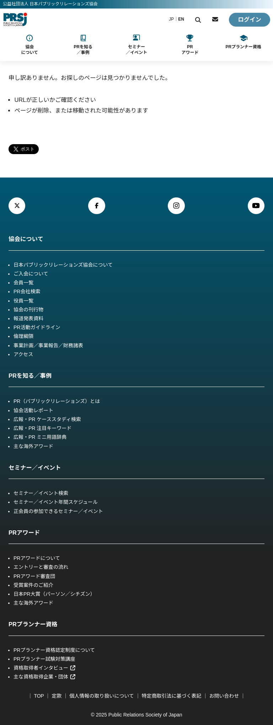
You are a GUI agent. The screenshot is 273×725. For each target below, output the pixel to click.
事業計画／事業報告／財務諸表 (48, 345)
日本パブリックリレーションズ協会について (63, 265)
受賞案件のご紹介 (33, 585)
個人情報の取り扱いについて (101, 696)
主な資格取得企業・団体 (45, 677)
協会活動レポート (33, 410)
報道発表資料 (28, 318)
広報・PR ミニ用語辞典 (40, 437)
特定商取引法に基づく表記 (172, 696)
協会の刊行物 (28, 309)
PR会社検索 (27, 291)
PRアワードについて (37, 558)
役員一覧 (23, 301)
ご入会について (31, 274)
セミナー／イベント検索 (41, 493)
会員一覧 (23, 282)
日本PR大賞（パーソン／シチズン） (54, 594)
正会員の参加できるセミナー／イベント (58, 511)
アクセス (23, 354)
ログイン (249, 19)
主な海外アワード (33, 446)
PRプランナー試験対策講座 (44, 659)
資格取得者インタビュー (45, 668)
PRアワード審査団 (34, 576)
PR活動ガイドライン (37, 327)
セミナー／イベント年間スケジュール (56, 502)
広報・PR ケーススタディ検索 (47, 419)
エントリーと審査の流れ (41, 567)
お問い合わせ (224, 696)
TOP (39, 696)
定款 (56, 696)
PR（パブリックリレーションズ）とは (57, 401)
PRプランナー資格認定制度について (54, 650)
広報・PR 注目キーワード (42, 428)
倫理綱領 (23, 336)
